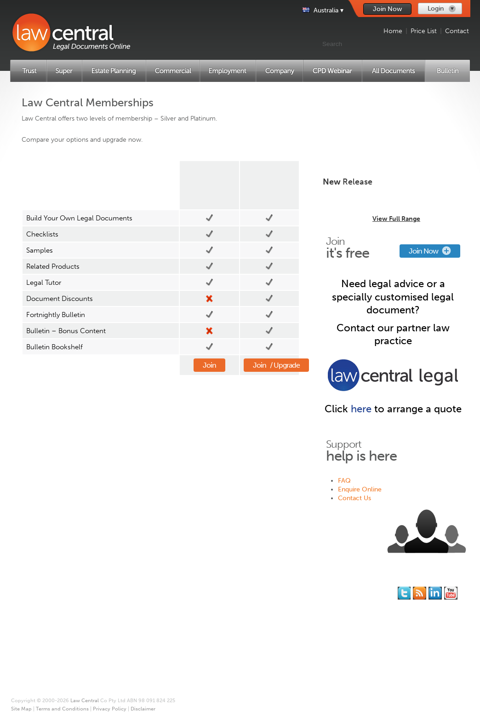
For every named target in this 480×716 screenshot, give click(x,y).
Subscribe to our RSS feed (419, 593)
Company (40, 642)
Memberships (146, 598)
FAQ (344, 481)
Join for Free (145, 589)
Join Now (387, 9)
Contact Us (354, 498)
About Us (218, 589)
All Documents (47, 659)
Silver (209, 185)
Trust (33, 598)
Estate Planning (48, 615)
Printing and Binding (234, 607)
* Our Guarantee (229, 598)
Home (392, 31)
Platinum (269, 185)
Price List (424, 31)
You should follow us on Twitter (404, 593)
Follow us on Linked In (435, 593)
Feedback (320, 607)
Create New (393, 114)
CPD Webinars (47, 650)
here (361, 409)
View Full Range (396, 219)
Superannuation (49, 607)
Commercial (43, 624)
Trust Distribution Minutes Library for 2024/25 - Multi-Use (392, 200)
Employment (44, 633)
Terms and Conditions (236, 624)
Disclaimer (220, 642)
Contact (457, 31)
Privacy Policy (224, 633)
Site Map (217, 615)
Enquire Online (360, 489)
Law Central (84, 701)
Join (209, 365)
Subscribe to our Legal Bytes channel (450, 593)
